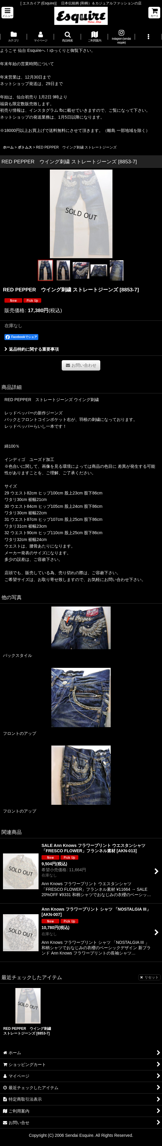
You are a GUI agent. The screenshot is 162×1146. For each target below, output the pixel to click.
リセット (149, 977)
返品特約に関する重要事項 (31, 349)
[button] (7, 12)
